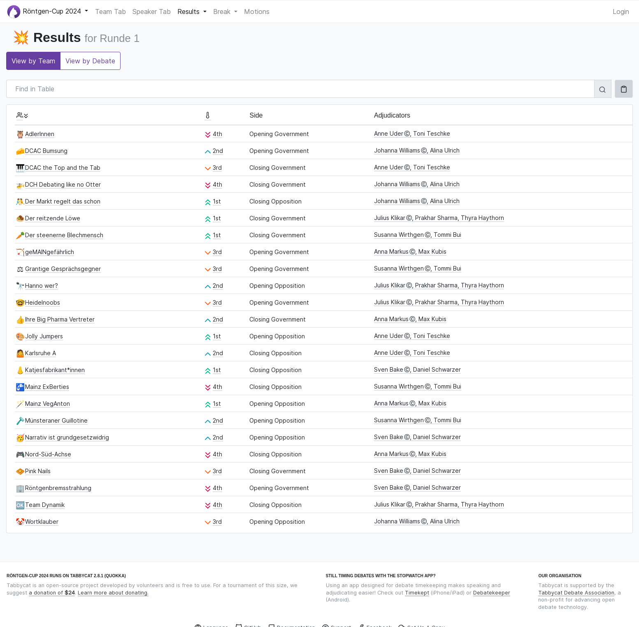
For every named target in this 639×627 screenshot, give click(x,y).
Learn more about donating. (113, 593)
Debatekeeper (491, 593)
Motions (257, 11)
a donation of (52, 593)
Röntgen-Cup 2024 (45, 12)
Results (189, 11)
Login (621, 11)
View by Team (33, 61)
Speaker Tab (151, 11)
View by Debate (90, 61)
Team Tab (110, 11)
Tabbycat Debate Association (576, 593)
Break (222, 11)
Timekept (417, 593)
